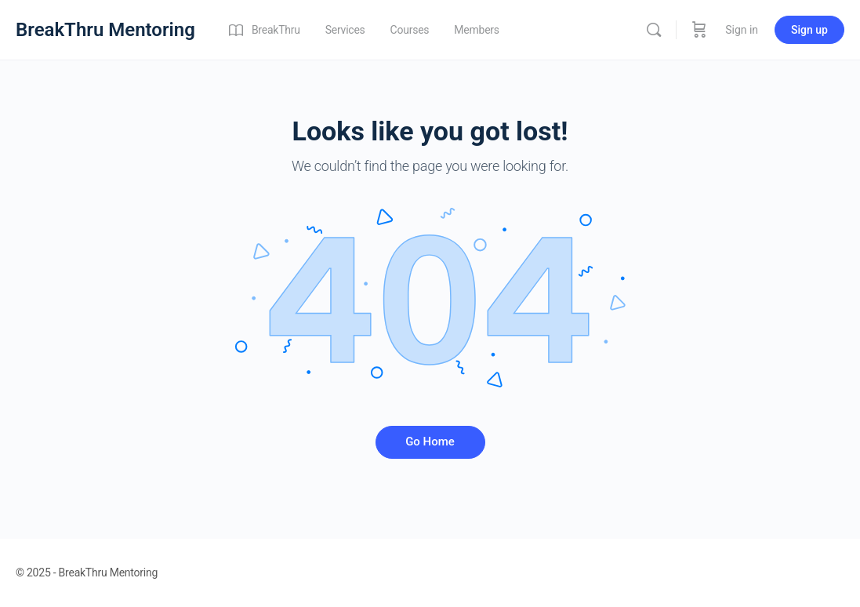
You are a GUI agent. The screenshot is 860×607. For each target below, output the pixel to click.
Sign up (809, 30)
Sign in (741, 30)
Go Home (430, 441)
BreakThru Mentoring (105, 30)
